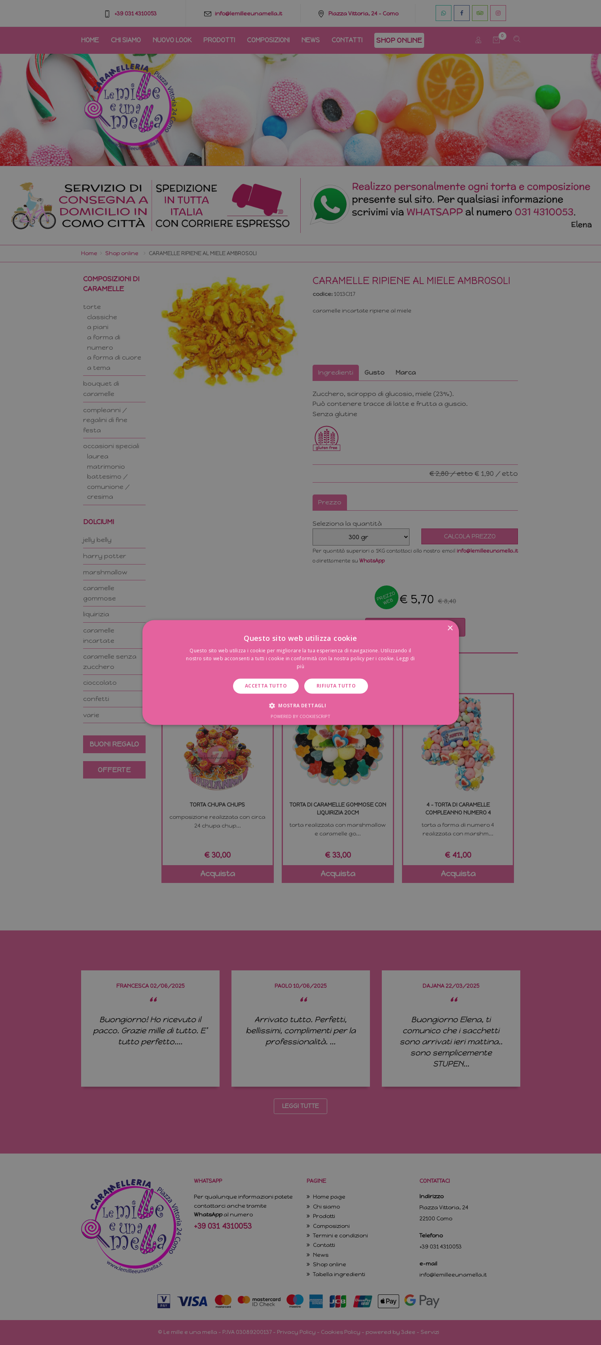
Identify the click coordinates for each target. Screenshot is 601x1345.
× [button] (450, 628)
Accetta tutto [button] (266, 685)
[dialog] (300, 672)
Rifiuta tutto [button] (336, 685)
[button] (300, 706)
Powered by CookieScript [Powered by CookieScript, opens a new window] (300, 717)
